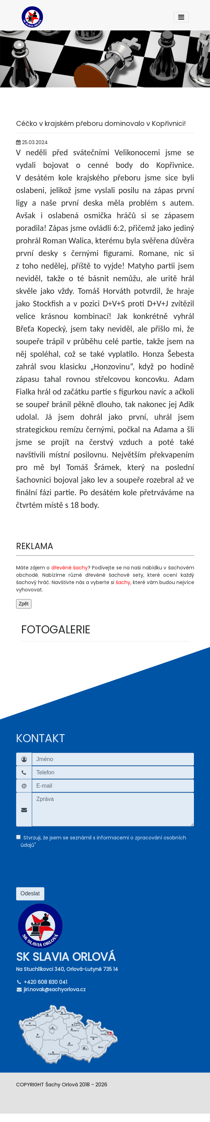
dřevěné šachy (69, 567)
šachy (123, 582)
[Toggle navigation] (181, 17)
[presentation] (69, 871)
